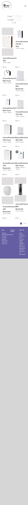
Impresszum (4, 243)
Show (11, 19)
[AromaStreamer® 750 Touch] (7, 129)
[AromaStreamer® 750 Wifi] (20, 103)
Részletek (5, 67)
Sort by (10, 16)
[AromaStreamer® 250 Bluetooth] (7, 190)
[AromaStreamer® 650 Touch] (20, 155)
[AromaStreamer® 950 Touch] (7, 73)
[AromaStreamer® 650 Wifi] (20, 129)
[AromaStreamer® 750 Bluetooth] (7, 155)
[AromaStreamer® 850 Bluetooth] (20, 75)
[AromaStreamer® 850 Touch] (7, 102)
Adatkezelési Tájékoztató (5, 241)
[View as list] (15, 23)
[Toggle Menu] (25, 5)
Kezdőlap (4, 233)
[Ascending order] (20, 16)
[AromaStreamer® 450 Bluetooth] (20, 189)
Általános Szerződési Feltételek (4, 238)
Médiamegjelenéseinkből (5, 234)
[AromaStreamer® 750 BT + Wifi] (20, 33)
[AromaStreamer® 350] (7, 42)
